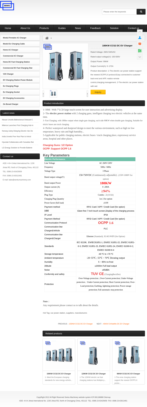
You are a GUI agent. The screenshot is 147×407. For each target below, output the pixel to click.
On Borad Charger (10, 104)
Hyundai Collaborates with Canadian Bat (18, 142)
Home (8, 28)
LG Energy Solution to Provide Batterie (17, 148)
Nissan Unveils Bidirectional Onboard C (17, 120)
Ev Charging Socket (11, 92)
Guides (62, 28)
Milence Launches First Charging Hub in (17, 125)
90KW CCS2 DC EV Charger (128, 374)
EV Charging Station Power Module (18, 80)
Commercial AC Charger (13, 56)
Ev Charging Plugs (11, 86)
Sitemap (107, 397)
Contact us (133, 28)
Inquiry (98, 92)
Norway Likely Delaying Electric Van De (17, 131)
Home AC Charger (10, 50)
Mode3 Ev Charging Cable (14, 44)
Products (44, 28)
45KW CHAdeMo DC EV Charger (116, 324)
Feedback (95, 28)
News (78, 28)
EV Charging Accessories (14, 98)
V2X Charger (8, 74)
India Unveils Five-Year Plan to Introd (16, 137)
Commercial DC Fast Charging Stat (17, 68)
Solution (114, 28)
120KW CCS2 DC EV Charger (94, 374)
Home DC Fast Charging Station (16, 62)
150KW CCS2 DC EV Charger (81, 324)
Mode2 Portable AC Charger (14, 38)
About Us (25, 28)
